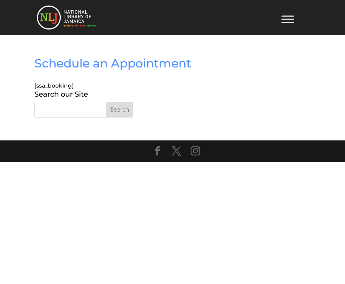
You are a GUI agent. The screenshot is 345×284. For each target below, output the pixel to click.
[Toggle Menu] (287, 19)
